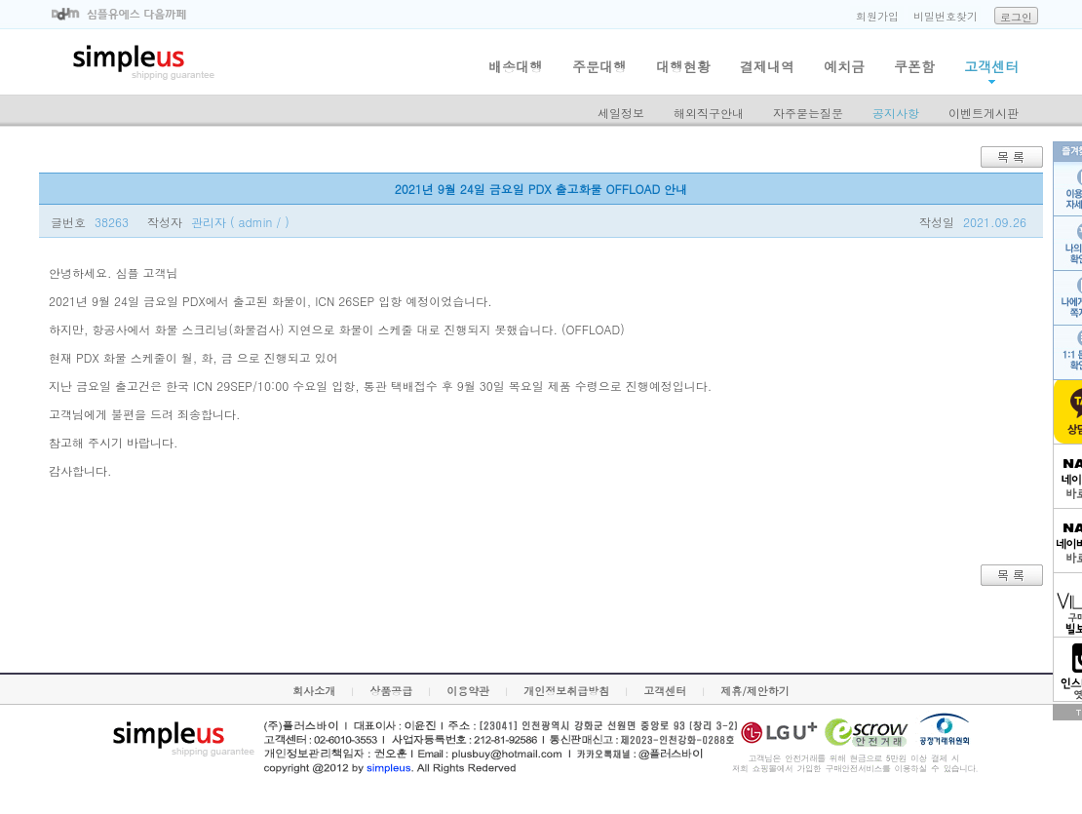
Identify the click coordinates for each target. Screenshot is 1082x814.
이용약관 (467, 690)
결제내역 (767, 66)
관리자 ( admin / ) (240, 221)
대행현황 (683, 66)
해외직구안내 (709, 112)
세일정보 (621, 112)
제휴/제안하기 (755, 690)
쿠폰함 (914, 66)
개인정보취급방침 (566, 690)
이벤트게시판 (983, 112)
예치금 (844, 66)
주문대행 (599, 66)
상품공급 (390, 690)
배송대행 (515, 66)
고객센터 (991, 66)
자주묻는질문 (808, 112)
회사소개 (313, 690)
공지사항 (895, 112)
